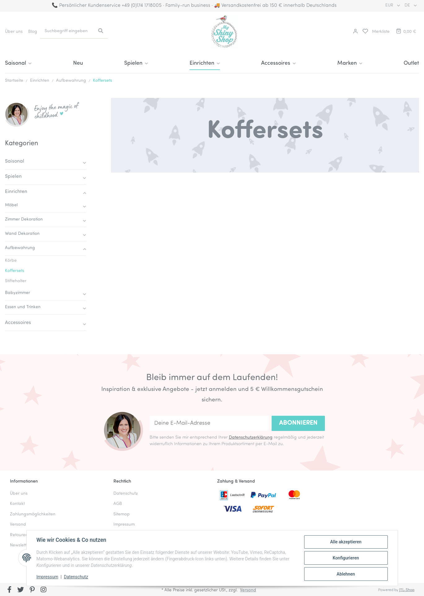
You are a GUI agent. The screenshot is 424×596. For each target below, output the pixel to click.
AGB (117, 504)
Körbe (11, 260)
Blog (32, 31)
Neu (78, 63)
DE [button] (407, 5)
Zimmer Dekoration (24, 219)
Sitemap (121, 514)
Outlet (411, 63)
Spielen (13, 176)
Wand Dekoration (22, 233)
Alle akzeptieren (345, 541)
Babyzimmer (17, 293)
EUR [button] (390, 5)
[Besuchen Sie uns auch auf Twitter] (20, 590)
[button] (354, 31)
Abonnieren (298, 423)
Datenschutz (76, 576)
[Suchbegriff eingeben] (67, 31)
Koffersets (14, 271)
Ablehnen (346, 574)
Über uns (14, 31)
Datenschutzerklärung (251, 437)
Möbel (11, 205)
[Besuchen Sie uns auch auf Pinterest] (32, 590)
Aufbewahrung (20, 248)
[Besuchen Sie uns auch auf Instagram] (43, 590)
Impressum (47, 576)
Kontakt (17, 504)
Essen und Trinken (23, 307)
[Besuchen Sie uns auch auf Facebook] (9, 590)
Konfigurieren (346, 557)
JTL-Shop (406, 590)
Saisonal (14, 161)
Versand (18, 524)
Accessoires (18, 322)
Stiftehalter (15, 281)
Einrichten (16, 191)
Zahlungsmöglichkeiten (32, 514)
